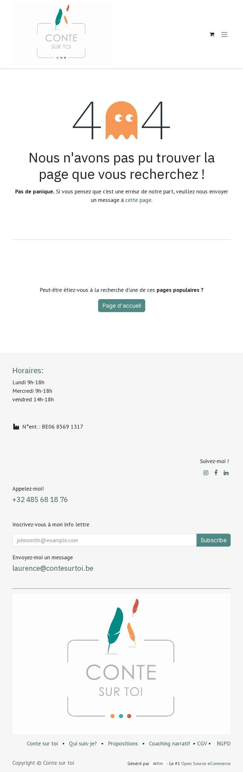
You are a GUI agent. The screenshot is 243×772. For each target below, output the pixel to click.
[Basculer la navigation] (224, 34)
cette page (138, 200)
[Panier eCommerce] (211, 34)
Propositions (123, 743)
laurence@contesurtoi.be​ (52, 568)
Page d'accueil (121, 305)
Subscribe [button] (214, 540)
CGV (202, 743)
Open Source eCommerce (206, 763)
